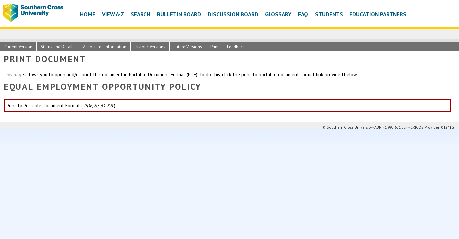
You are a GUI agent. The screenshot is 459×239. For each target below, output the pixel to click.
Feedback (236, 47)
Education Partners (377, 14)
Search (140, 14)
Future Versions (188, 47)
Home (87, 14)
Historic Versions (150, 47)
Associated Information (104, 47)
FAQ (303, 14)
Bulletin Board (179, 14)
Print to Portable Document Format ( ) (61, 105)
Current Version (18, 47)
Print (214, 47)
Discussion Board (233, 14)
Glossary (278, 14)
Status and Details (58, 47)
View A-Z (113, 14)
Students (329, 14)
